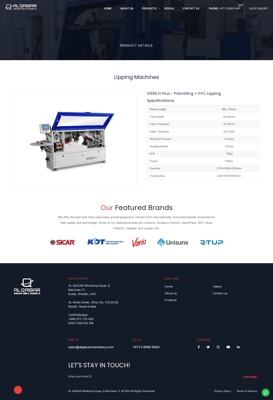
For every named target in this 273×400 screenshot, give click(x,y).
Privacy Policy (222, 391)
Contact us (220, 293)
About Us (126, 8)
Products (149, 8)
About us (171, 293)
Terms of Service (246, 391)
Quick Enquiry (256, 8)
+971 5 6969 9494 (229, 8)
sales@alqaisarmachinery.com (91, 347)
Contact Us (191, 8)
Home (108, 8)
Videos (169, 8)
